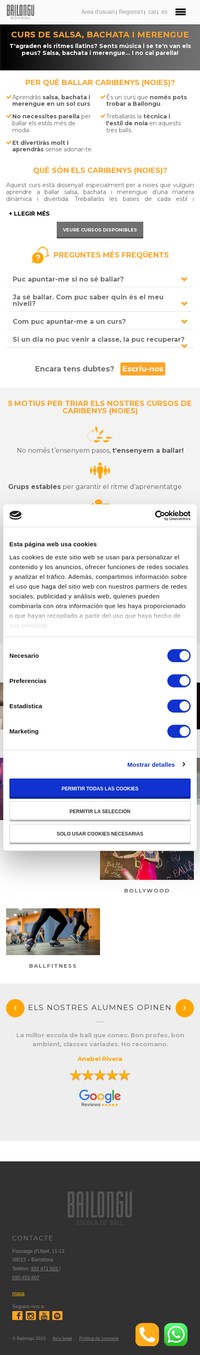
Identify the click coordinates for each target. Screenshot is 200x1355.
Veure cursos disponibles (100, 230)
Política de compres (99, 1338)
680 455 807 (26, 1278)
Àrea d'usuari (98, 12)
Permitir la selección (100, 811)
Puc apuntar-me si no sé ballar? (68, 279)
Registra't (131, 12)
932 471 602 (45, 1269)
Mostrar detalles (151, 764)
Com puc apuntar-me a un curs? (69, 321)
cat (152, 12)
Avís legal (62, 1338)
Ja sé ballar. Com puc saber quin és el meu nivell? (88, 300)
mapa (18, 1293)
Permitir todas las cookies (100, 789)
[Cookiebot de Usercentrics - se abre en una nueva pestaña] (155, 515)
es (164, 12)
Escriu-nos (142, 368)
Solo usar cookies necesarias (100, 834)
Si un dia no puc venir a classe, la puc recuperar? (98, 339)
